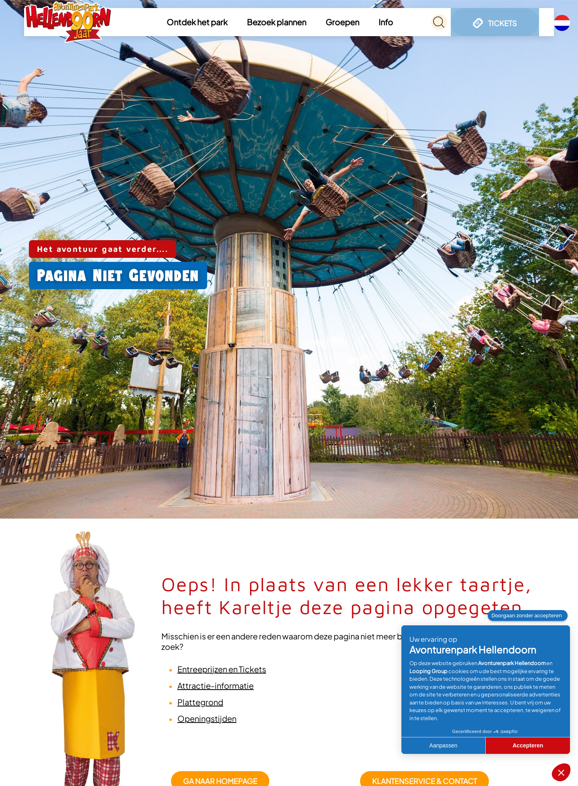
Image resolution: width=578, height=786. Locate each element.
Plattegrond (200, 702)
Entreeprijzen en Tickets (221, 669)
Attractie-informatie (215, 685)
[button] (202, 22)
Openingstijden (206, 718)
